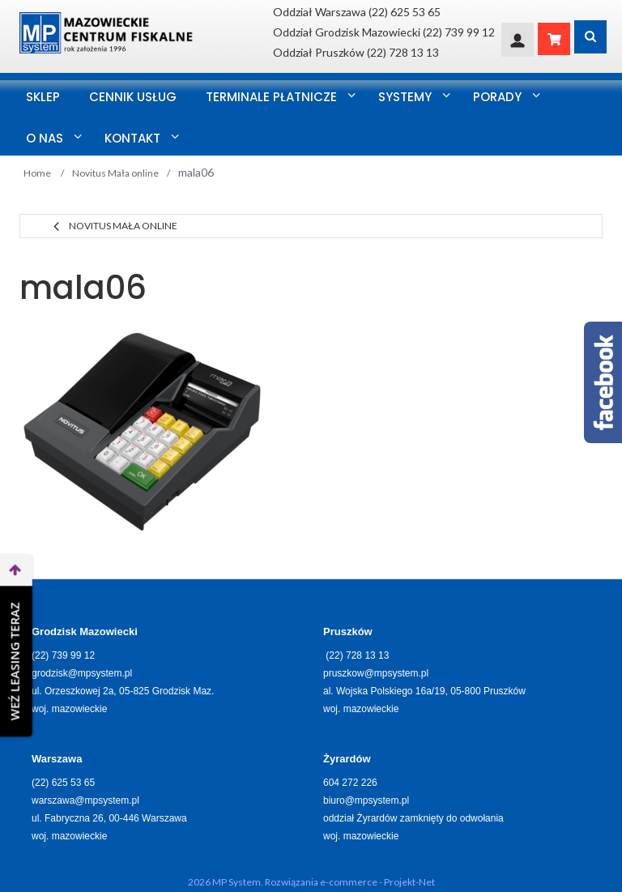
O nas (44, 138)
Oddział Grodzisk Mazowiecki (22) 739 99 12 (384, 32)
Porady (497, 96)
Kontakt (132, 138)
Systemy (405, 96)
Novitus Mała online (123, 226)
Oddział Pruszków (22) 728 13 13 (356, 52)
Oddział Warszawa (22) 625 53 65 (357, 12)
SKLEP (43, 96)
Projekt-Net (409, 882)
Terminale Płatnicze (271, 96)
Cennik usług (133, 96)
